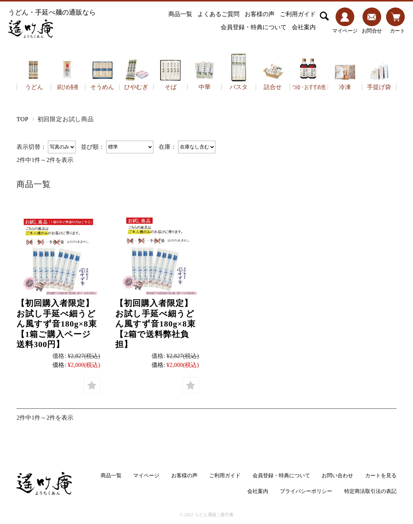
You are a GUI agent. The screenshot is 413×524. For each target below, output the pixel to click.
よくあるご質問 (218, 14)
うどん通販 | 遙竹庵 (213, 514)
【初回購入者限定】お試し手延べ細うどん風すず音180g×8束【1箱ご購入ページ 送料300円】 (58, 323)
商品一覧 (180, 14)
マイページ (146, 475)
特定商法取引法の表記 (370, 491)
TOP (22, 119)
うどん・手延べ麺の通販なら (52, 23)
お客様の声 (260, 14)
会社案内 (304, 27)
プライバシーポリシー (306, 491)
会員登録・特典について (254, 27)
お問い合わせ (337, 475)
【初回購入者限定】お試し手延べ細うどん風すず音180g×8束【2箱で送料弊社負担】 (155, 323)
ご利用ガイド (298, 14)
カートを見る (381, 475)
